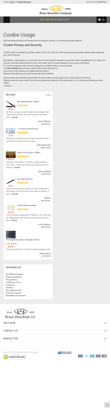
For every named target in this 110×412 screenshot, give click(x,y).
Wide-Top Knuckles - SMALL (29, 152)
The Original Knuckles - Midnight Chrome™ (23, 240)
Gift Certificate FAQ (13, 290)
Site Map (9, 288)
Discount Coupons (13, 293)
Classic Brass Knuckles (26, 205)
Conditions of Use (13, 282)
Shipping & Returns (14, 277)
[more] (48, 95)
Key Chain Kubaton (25, 179)
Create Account (24, 2)
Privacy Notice (11, 280)
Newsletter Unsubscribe (16, 296)
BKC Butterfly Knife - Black (28, 102)
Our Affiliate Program (14, 274)
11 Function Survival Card (27, 129)
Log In (11, 2)
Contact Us (101, 2)
